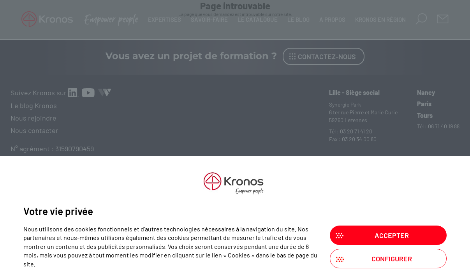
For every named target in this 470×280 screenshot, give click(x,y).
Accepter (392, 235)
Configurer (391, 258)
